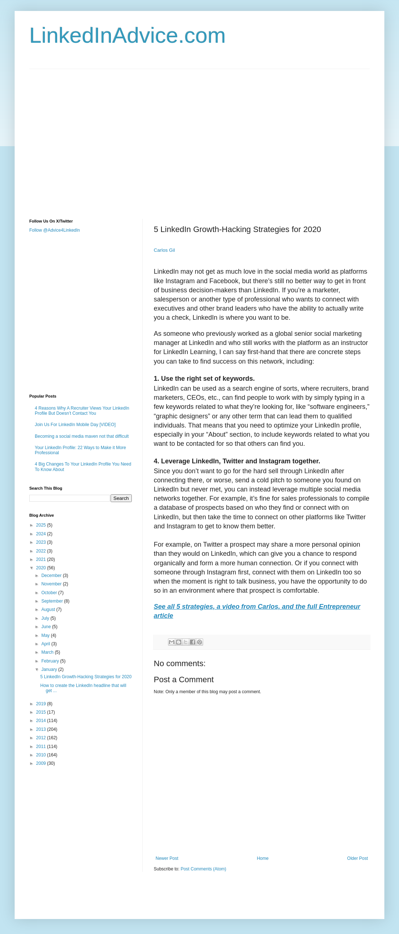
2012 (41, 737)
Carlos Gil (164, 250)
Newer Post (167, 858)
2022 (41, 551)
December (52, 575)
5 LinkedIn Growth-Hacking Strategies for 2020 (85, 676)
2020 (41, 567)
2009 (41, 763)
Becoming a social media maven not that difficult (82, 436)
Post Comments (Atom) (203, 869)
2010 (41, 755)
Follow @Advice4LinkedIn (54, 230)
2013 (41, 729)
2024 (41, 533)
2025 (41, 525)
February (50, 661)
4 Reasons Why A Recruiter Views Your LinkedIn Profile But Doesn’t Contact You (82, 411)
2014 (41, 720)
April (46, 643)
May (46, 635)
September (52, 601)
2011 (41, 746)
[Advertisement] (68, 137)
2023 (41, 542)
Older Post (357, 858)
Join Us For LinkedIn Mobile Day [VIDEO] (75, 424)
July (46, 618)
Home (263, 858)
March (48, 652)
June (46, 626)
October (49, 592)
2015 (41, 712)
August (48, 609)
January (49, 669)
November (52, 583)
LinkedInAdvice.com (127, 35)
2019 (41, 703)
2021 (41, 559)
